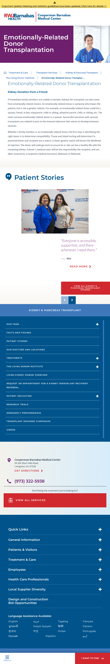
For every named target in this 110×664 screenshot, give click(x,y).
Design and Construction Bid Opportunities (28, 601)
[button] (92, 658)
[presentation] (85, 255)
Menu (7, 658)
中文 (35, 631)
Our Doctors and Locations (26, 349)
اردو (85, 636)
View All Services (27, 500)
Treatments (14, 358)
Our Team (13, 324)
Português (89, 631)
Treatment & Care (18, 72)
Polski (62, 631)
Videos (11, 429)
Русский (13, 636)
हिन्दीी (60, 626)
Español (51, 636)
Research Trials (17, 404)
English (13, 621)
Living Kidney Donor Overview (27, 375)
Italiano (87, 626)
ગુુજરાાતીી (13, 626)
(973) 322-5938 (29, 481)
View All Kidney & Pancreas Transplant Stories (85, 288)
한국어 (12, 631)
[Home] (37, 16)
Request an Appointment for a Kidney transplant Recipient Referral (47, 385)
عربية (36, 621)
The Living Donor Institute (20, 78)
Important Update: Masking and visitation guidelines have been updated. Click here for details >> (54, 6)
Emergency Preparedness (24, 413)
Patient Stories (17, 341)
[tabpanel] (54, 211)
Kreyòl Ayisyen (42, 626)
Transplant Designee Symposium (29, 421)
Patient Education (19, 396)
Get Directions (27, 470)
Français (88, 621)
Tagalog (63, 621)
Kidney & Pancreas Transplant (82, 72)
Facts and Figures (19, 332)
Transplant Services (46, 72)
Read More (79, 266)
